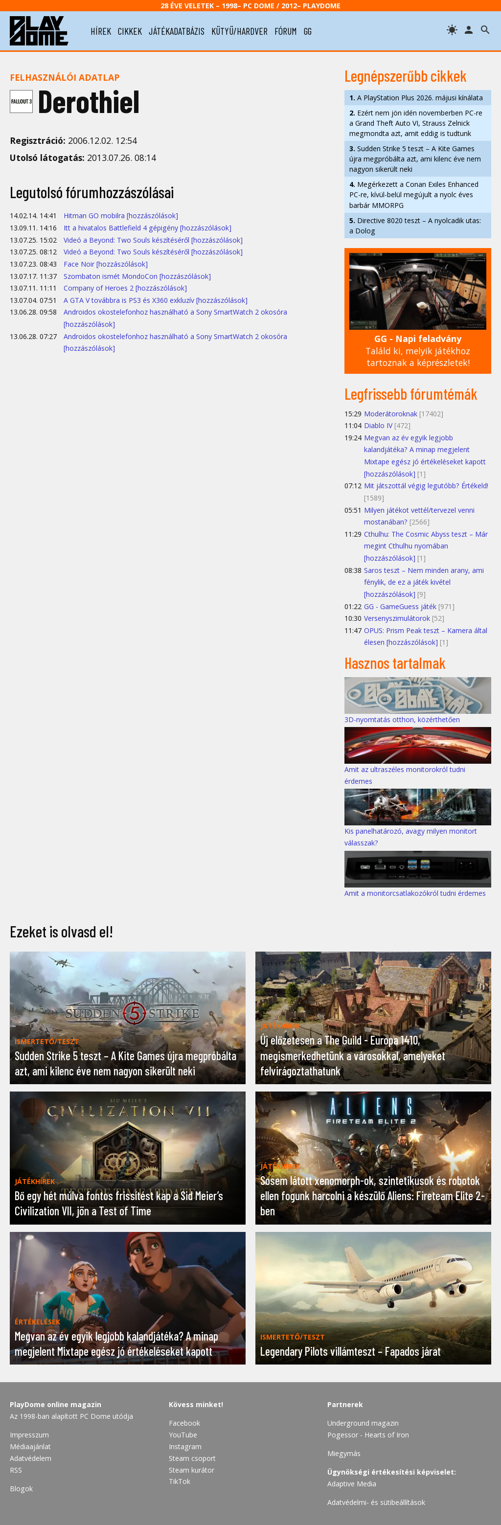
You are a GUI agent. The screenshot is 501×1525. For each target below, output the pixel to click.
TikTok (179, 1481)
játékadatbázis (177, 31)
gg (308, 31)
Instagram (185, 1446)
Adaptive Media (351, 1483)
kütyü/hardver (239, 31)
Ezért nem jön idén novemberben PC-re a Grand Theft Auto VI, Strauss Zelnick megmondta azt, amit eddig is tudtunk (415, 123)
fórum (285, 31)
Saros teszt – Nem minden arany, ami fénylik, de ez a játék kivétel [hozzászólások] (424, 582)
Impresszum (29, 1434)
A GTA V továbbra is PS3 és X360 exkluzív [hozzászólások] (156, 300)
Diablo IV (378, 425)
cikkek (130, 31)
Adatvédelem (30, 1458)
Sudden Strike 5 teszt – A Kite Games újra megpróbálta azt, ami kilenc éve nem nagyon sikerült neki (415, 159)
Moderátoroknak (390, 413)
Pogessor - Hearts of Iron (368, 1434)
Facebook (184, 1423)
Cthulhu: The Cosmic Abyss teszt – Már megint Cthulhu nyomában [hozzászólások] (426, 546)
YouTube (183, 1434)
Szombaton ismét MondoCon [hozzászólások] (137, 276)
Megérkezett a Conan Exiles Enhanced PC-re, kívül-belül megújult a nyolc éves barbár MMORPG (413, 194)
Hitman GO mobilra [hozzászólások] (121, 215)
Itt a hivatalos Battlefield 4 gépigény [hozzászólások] (147, 227)
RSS (16, 1470)
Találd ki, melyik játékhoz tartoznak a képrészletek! (417, 350)
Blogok (21, 1488)
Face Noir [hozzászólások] (106, 264)
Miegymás (344, 1453)
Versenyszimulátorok (397, 618)
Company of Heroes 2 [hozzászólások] (125, 288)
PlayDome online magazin (55, 1404)
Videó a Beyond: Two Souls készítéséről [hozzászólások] (153, 240)
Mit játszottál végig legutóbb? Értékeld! (426, 485)
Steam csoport (192, 1458)
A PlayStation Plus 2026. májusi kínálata (416, 97)
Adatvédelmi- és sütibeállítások (376, 1502)
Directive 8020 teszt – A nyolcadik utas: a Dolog (415, 225)
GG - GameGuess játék (400, 606)
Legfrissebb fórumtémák (411, 393)
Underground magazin (363, 1423)
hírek (101, 31)
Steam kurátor (191, 1470)
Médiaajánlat (30, 1446)
